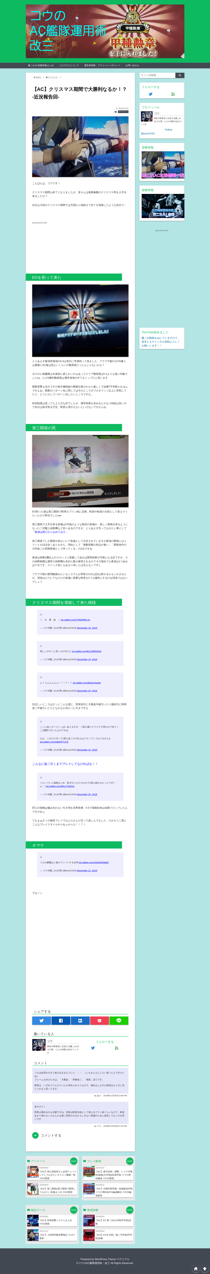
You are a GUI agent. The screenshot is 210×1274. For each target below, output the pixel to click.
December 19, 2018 (87, 659)
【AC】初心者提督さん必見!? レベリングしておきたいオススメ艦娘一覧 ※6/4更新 (58, 1175)
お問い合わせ (132, 65)
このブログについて (69, 65)
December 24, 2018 (87, 750)
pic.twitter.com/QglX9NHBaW (94, 862)
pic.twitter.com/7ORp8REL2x (75, 619)
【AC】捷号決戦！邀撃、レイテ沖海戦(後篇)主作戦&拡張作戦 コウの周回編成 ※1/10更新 (113, 1175)
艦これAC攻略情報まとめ (41, 65)
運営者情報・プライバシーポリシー (102, 65)
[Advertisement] (57, 245)
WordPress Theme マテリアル (112, 1259)
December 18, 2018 (87, 628)
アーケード (123, 112)
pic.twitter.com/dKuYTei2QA (60, 786)
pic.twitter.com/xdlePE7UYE (54, 742)
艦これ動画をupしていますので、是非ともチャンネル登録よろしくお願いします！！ (161, 342)
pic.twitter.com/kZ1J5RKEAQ (86, 651)
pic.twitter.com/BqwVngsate (87, 682)
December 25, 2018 (87, 690)
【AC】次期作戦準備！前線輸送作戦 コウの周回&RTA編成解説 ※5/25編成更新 (113, 1192)
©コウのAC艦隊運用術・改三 (93, 1263)
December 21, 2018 (87, 870)
